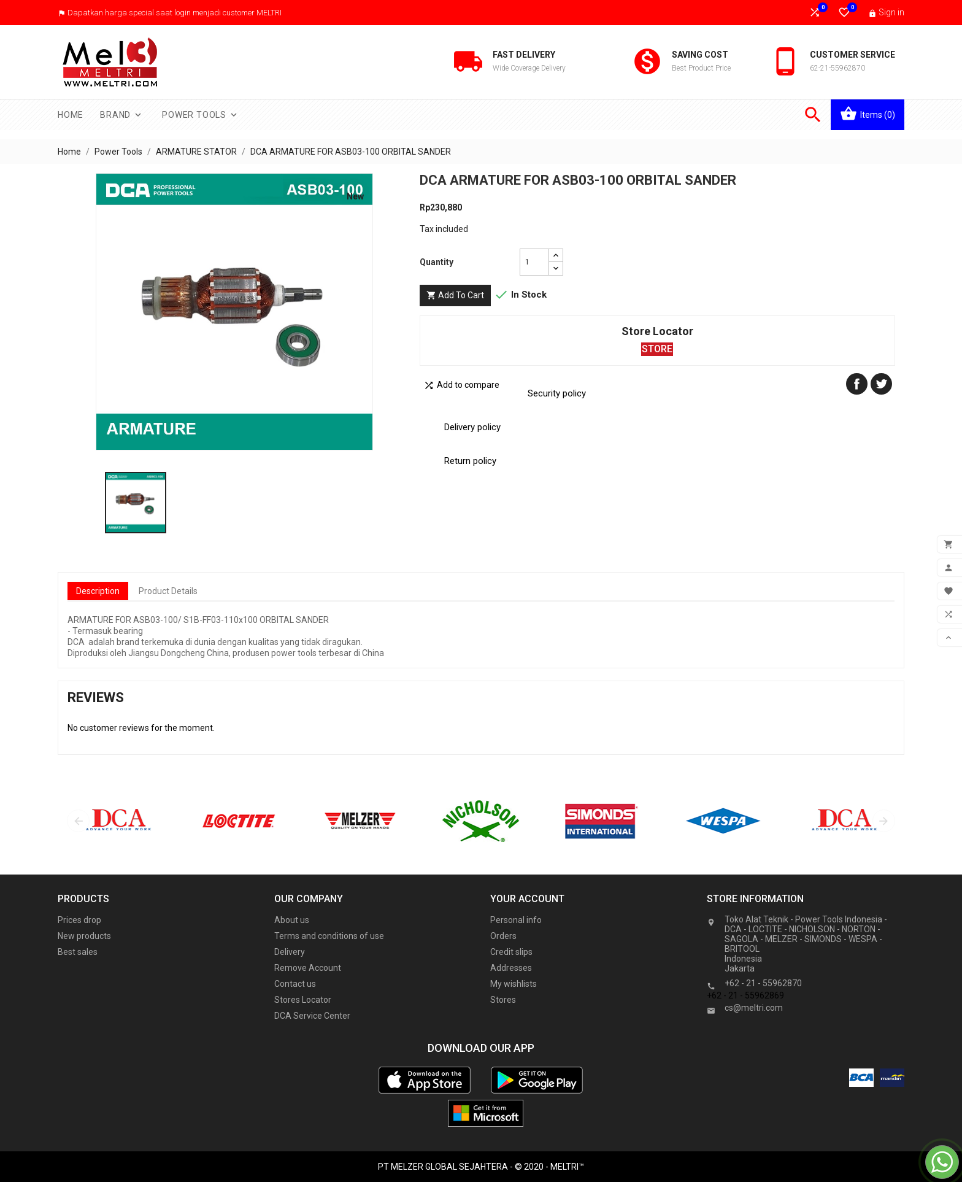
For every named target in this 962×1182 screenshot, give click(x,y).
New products (84, 936)
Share (857, 384)
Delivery (289, 952)
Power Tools (200, 114)
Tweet (881, 384)
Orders (503, 936)
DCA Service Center (312, 1016)
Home (70, 115)
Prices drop (79, 920)
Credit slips (511, 952)
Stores (503, 1000)
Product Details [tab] (168, 591)
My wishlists (513, 984)
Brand (122, 114)
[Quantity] (534, 262)
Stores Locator (302, 1000)
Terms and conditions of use (329, 936)
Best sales (78, 952)
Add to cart (455, 295)
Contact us (295, 984)
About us (291, 920)
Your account (527, 899)
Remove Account (307, 968)
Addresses (511, 968)
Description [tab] (98, 591)
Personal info (516, 920)
